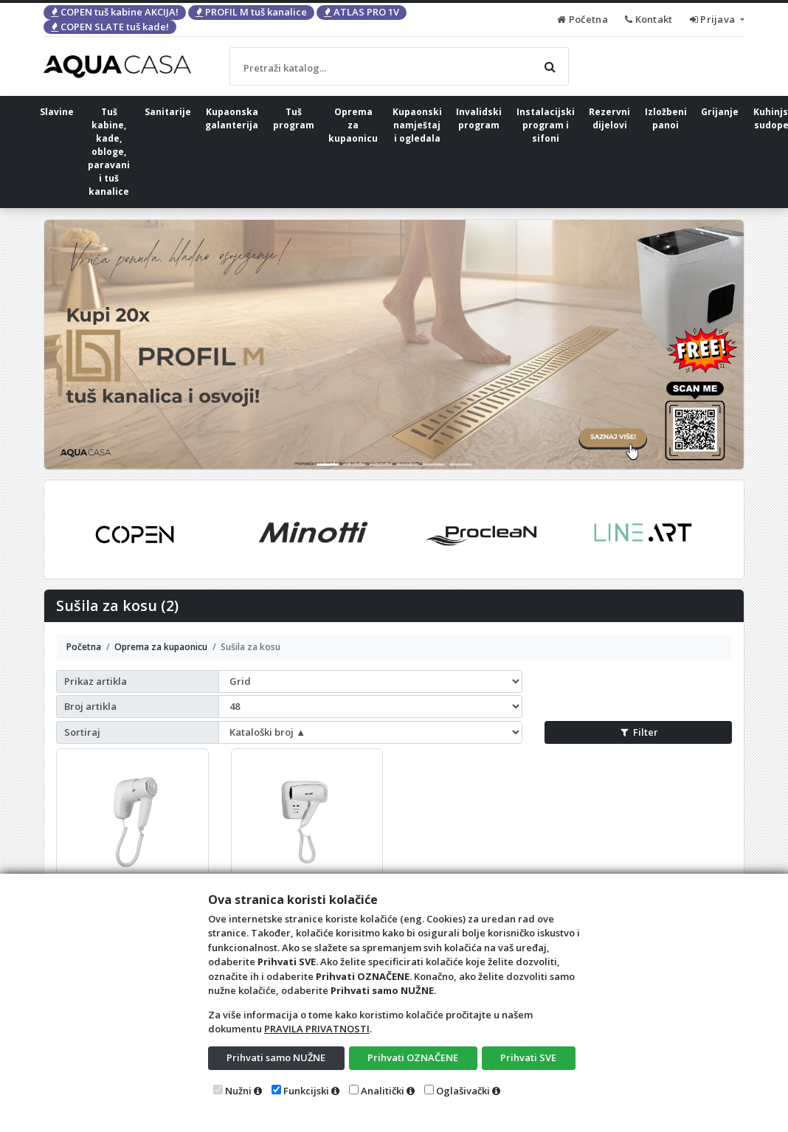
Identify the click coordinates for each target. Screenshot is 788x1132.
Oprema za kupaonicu (353, 125)
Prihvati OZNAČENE (412, 1057)
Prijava (714, 19)
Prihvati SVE (528, 1057)
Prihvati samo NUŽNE (276, 1057)
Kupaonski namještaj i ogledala (417, 125)
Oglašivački (463, 1090)
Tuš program (293, 118)
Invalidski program (479, 118)
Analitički (382, 1090)
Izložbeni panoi (666, 118)
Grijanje (720, 112)
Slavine (57, 112)
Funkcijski (306, 1090)
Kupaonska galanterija (231, 118)
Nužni (238, 1090)
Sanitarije (168, 112)
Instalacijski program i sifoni (545, 125)
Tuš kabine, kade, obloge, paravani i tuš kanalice (109, 152)
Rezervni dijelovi (609, 118)
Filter (639, 732)
